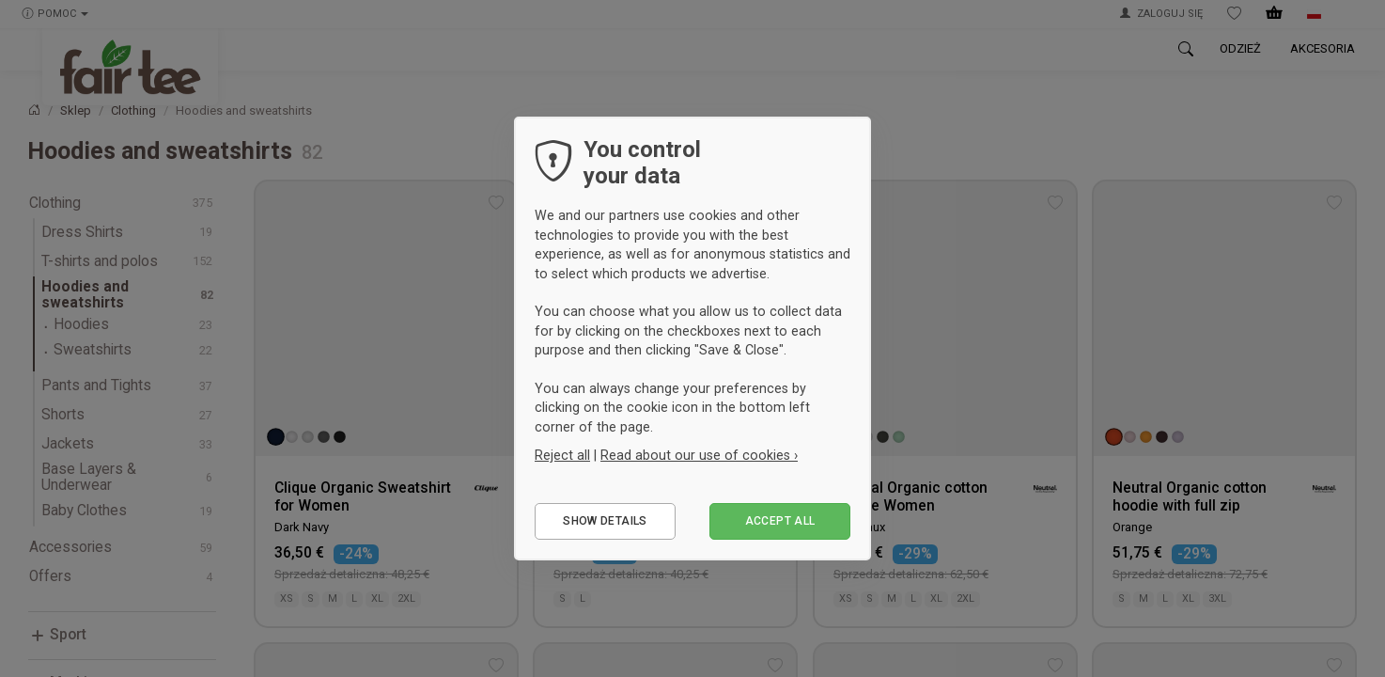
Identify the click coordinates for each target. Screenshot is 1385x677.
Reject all (562, 455)
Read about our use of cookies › (699, 455)
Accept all (780, 520)
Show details (604, 520)
